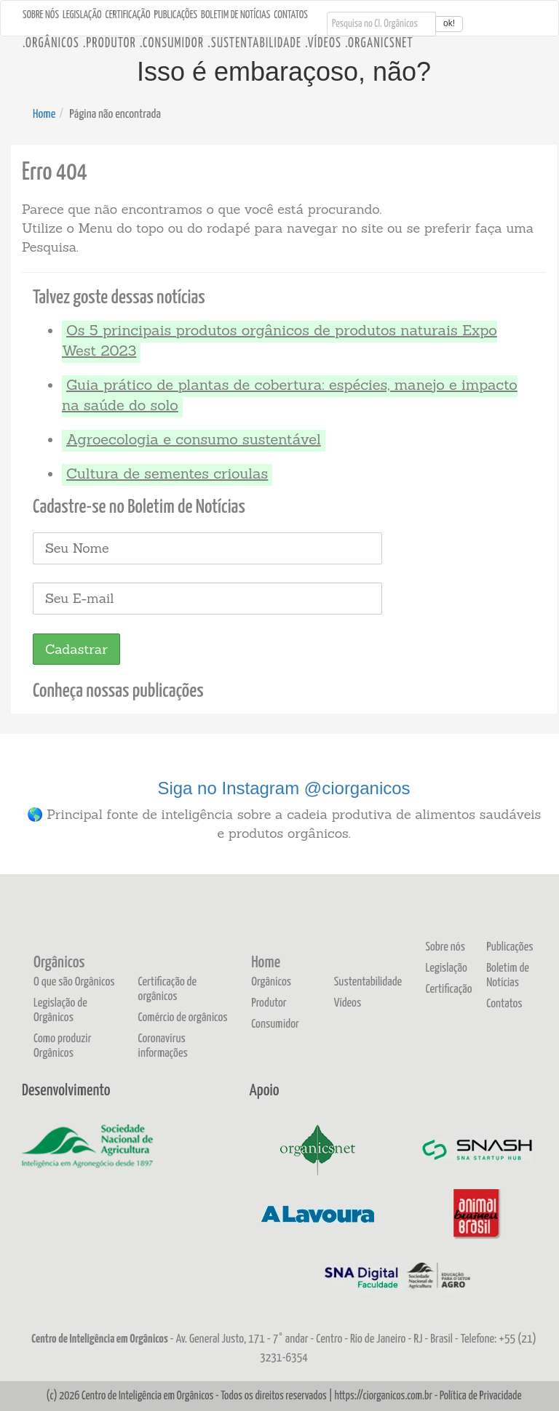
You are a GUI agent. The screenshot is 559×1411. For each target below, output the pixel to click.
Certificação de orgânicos (167, 989)
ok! (449, 23)
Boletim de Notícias (235, 15)
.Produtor (109, 43)
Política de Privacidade (480, 1396)
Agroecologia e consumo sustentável (193, 439)
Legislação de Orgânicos (60, 1010)
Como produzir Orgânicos (62, 1046)
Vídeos (347, 1003)
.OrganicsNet (379, 43)
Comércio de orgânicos (183, 1018)
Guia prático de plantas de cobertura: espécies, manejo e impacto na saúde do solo (290, 395)
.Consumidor (172, 43)
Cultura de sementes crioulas (167, 473)
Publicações (176, 15)
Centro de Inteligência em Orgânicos (147, 1396)
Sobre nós (41, 15)
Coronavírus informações (163, 1046)
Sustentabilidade (368, 982)
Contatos (291, 15)
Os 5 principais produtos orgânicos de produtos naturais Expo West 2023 (279, 340)
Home (44, 114)
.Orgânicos (51, 43)
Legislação (82, 15)
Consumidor (275, 1024)
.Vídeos (323, 43)
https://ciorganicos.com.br (383, 1396)
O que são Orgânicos (74, 982)
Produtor (269, 1003)
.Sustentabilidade (254, 43)
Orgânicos (58, 963)
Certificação (128, 15)
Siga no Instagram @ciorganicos (283, 788)
